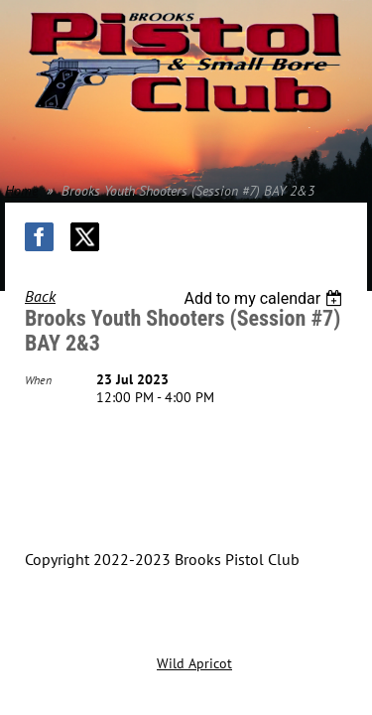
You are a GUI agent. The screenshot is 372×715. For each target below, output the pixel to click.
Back (40, 296)
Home (21, 191)
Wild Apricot (194, 663)
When (38, 379)
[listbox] (265, 298)
